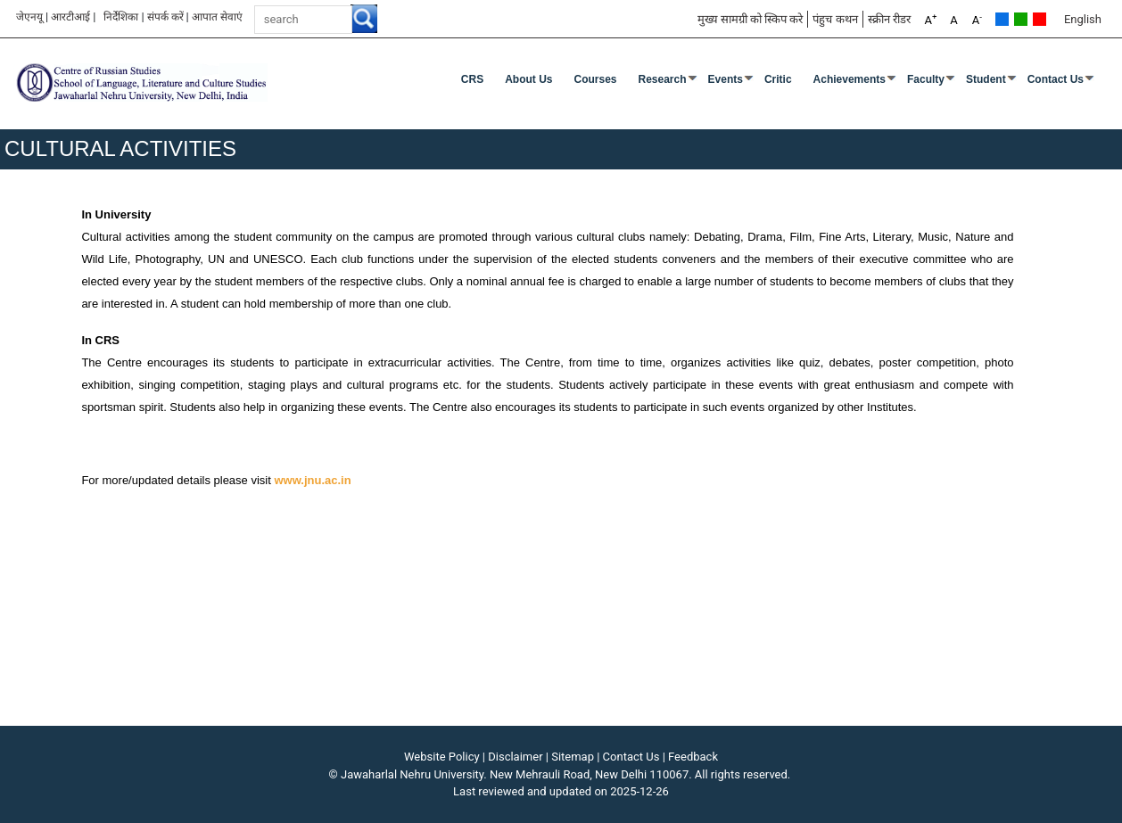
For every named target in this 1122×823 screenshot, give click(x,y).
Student (986, 79)
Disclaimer (515, 756)
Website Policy (442, 756)
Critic (778, 79)
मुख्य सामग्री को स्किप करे (750, 19)
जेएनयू (29, 17)
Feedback (693, 756)
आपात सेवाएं (217, 17)
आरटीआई (70, 17)
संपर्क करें (165, 17)
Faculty (926, 79)
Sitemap (572, 756)
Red (1039, 19)
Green (1020, 19)
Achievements (849, 79)
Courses (594, 79)
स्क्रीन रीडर (889, 19)
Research (663, 79)
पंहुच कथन (835, 19)
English (1082, 19)
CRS (472, 79)
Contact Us (1055, 79)
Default (1002, 19)
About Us (528, 79)
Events (725, 79)
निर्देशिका (120, 17)
